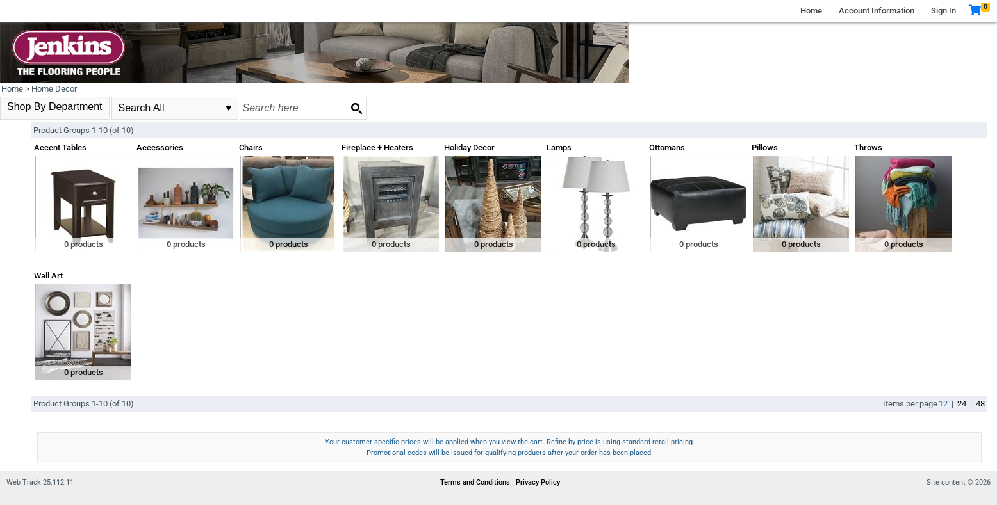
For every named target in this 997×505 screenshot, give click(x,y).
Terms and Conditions (476, 482)
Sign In (943, 10)
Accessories (159, 147)
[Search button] (356, 108)
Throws (868, 147)
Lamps (559, 147)
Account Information (876, 10)
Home (811, 10)
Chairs (251, 147)
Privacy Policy (538, 482)
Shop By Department (55, 106)
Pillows (765, 147)
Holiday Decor (469, 147)
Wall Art (48, 275)
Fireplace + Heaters (377, 147)
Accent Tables (60, 147)
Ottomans (667, 147)
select (229, 108)
